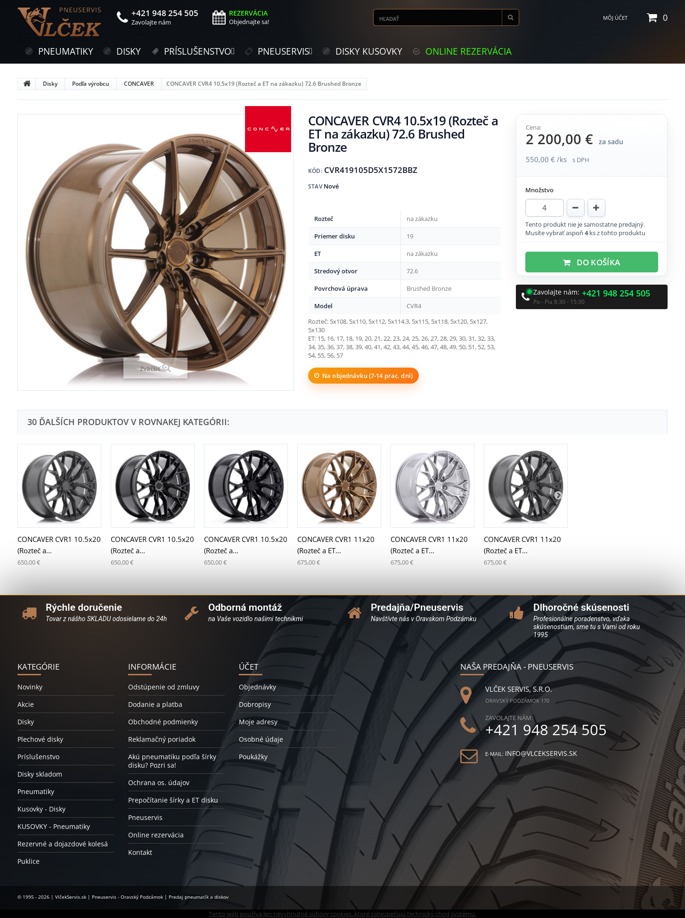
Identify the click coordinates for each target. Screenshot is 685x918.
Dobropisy (255, 704)
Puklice (28, 861)
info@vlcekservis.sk (541, 753)
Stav (315, 186)
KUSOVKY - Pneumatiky (53, 826)
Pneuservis (145, 817)
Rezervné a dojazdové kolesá (62, 843)
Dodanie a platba (155, 704)
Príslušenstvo (38, 756)
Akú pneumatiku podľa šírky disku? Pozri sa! (172, 761)
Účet (248, 666)
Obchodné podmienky (163, 721)
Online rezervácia (156, 834)
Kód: (315, 171)
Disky (50, 84)
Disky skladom (39, 774)
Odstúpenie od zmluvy (163, 686)
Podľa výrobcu (90, 84)
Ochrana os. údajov (158, 782)
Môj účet (615, 17)
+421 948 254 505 (616, 293)
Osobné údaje (261, 739)
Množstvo (539, 190)
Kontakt (140, 852)
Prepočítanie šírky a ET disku (173, 799)
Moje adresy (258, 721)
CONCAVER (139, 84)
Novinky (29, 686)
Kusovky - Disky (41, 808)
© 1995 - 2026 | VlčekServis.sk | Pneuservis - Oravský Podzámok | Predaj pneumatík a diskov (122, 896)
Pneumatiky (35, 791)
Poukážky (253, 756)
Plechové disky (40, 739)
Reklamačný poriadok (162, 739)
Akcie (25, 704)
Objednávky (257, 686)
